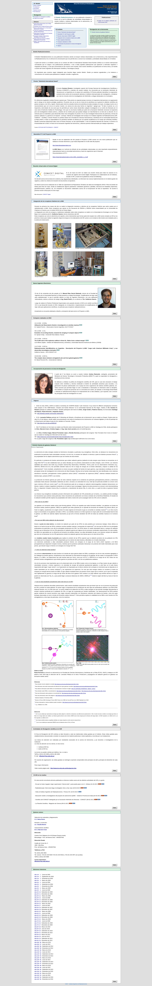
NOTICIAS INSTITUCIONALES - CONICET (48, 127)
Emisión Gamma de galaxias (100, 32)
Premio (66, 32)
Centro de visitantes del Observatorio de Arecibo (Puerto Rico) (43, 31)
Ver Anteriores (37, 11)
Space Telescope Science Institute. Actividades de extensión (42, 39)
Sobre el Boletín (37, 5)
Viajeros (59, 45)
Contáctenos (37, 7)
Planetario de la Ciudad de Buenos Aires (43, 26)
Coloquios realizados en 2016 (64, 41)
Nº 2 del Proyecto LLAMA (65, 34)
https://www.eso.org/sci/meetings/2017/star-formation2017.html (55, 436)
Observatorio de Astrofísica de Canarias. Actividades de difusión (43, 34)
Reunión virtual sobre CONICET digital (66, 36)
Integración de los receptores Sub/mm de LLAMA (68, 38)
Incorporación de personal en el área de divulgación (69, 43)
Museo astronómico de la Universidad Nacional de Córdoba (42, 28)
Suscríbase (36, 8)
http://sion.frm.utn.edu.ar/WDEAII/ (46, 423)
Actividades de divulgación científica (42, 16)
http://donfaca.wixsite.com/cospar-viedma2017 (50, 413)
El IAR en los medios (38, 18)
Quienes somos (37, 10)
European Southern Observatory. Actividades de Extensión (41, 36)
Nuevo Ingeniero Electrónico (63, 39)
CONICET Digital (46, 194)
